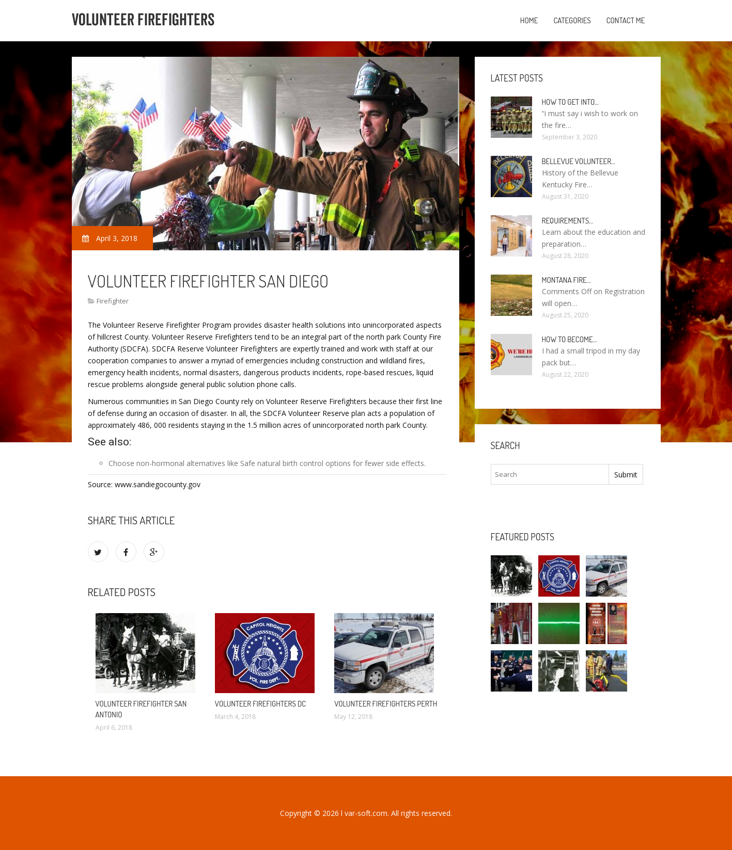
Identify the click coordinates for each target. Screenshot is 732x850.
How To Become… (569, 339)
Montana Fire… (566, 280)
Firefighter (113, 301)
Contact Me (625, 20)
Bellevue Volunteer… (579, 161)
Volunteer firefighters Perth (385, 704)
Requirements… (568, 221)
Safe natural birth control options (295, 463)
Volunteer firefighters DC (260, 704)
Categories (571, 20)
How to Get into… (570, 102)
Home (529, 20)
